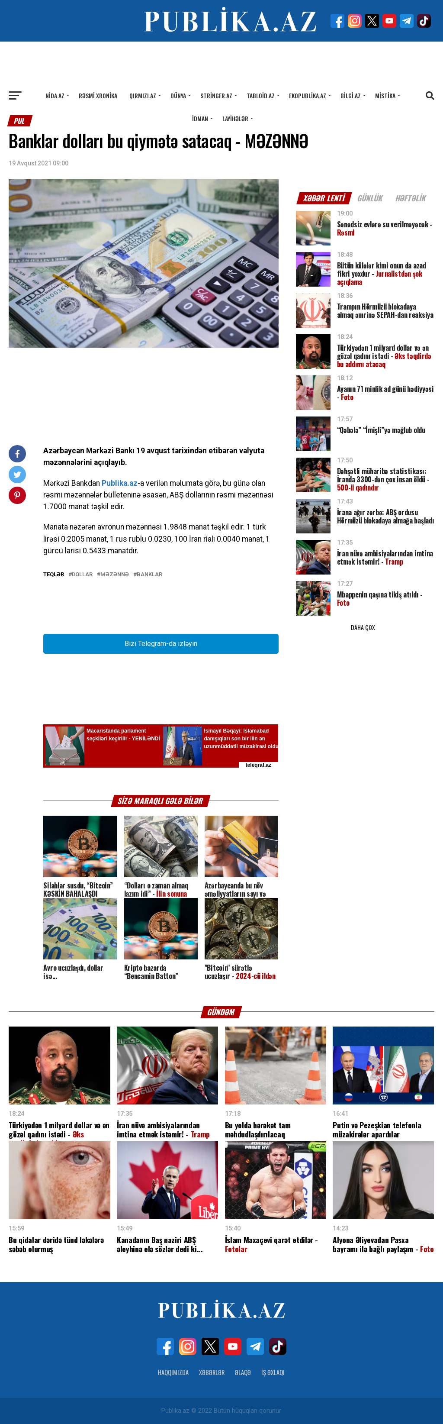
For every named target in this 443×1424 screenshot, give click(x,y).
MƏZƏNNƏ (114, 575)
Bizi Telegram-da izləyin (161, 643)
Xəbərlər (212, 1372)
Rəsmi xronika (98, 95)
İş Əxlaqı (273, 1372)
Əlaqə (243, 1372)
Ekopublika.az (307, 95)
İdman (200, 118)
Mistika (385, 95)
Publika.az (120, 483)
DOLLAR (82, 575)
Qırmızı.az (142, 95)
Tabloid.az (261, 95)
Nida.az (54, 95)
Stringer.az (216, 95)
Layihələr (235, 118)
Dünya (178, 95)
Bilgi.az (350, 95)
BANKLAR (149, 575)
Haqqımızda (173, 1372)
